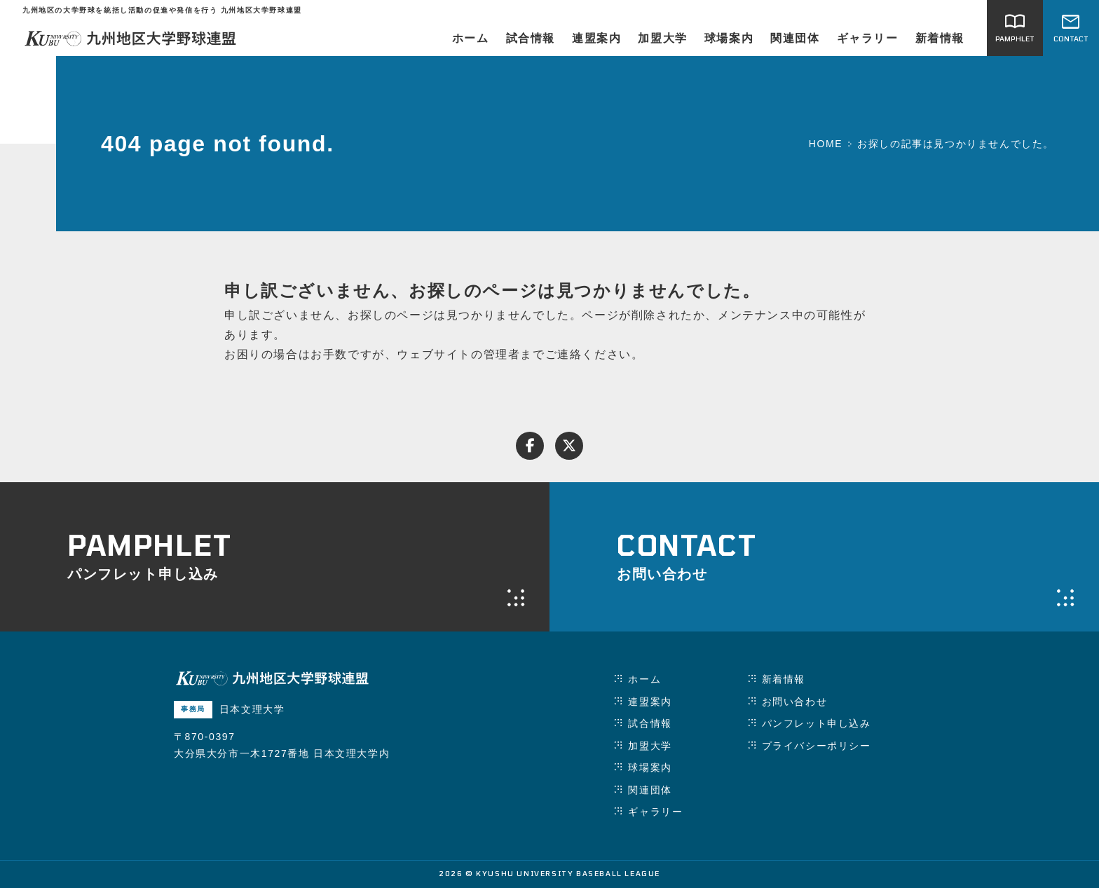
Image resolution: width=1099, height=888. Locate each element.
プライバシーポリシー (816, 745)
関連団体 (794, 38)
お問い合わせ (795, 701)
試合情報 (530, 38)
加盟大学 (662, 38)
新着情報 (939, 38)
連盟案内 (596, 38)
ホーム (470, 38)
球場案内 (728, 38)
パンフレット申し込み (816, 723)
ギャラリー (868, 38)
